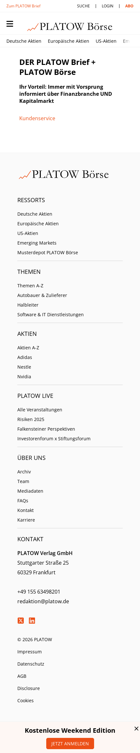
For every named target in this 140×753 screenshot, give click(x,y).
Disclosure (28, 688)
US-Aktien (106, 41)
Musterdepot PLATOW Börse (47, 252)
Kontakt (25, 510)
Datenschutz (30, 664)
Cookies (25, 700)
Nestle (24, 367)
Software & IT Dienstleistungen (50, 314)
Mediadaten (30, 491)
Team (23, 481)
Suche (83, 6)
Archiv (24, 472)
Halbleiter (28, 305)
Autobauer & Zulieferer (42, 295)
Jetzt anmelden (70, 743)
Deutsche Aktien (23, 41)
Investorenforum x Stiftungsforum (54, 438)
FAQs (22, 501)
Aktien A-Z (28, 348)
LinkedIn (32, 620)
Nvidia (24, 376)
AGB (21, 676)
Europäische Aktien (68, 41)
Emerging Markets (37, 243)
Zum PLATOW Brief (23, 6)
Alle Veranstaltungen (39, 410)
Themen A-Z (30, 285)
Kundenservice (37, 118)
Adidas (24, 357)
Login (107, 6)
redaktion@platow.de (43, 601)
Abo (129, 6)
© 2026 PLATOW (34, 639)
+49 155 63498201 (38, 591)
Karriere (26, 520)
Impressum (29, 652)
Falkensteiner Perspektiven (46, 429)
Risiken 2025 (30, 419)
